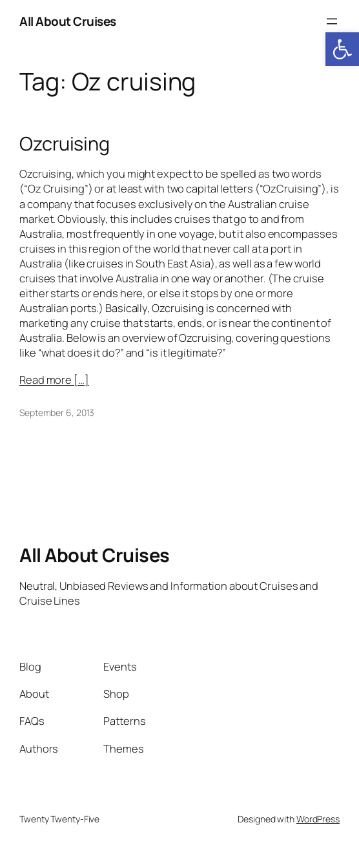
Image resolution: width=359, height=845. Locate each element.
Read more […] (54, 379)
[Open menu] (332, 21)
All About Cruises (67, 21)
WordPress (318, 819)
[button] (342, 49)
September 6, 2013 (56, 412)
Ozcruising (64, 143)
